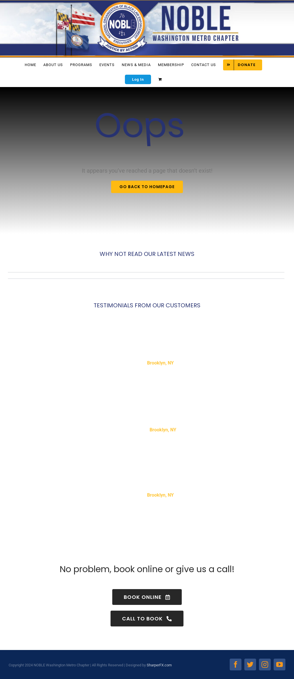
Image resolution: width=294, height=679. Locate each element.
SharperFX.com (159, 665)
